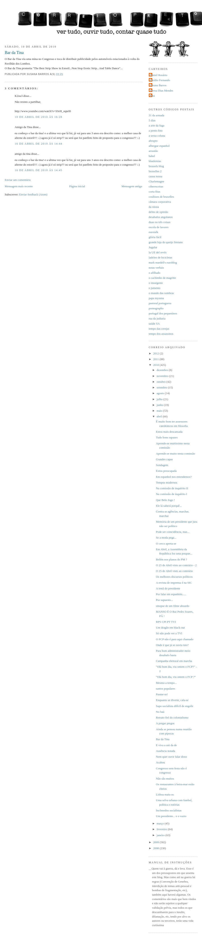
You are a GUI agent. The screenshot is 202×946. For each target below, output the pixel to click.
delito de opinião (158, 212)
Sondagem (162, 465)
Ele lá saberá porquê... (169, 505)
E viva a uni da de (166, 745)
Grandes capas (164, 459)
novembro (163, 376)
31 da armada (156, 115)
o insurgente (156, 283)
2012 (156, 353)
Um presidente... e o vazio (171, 816)
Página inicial (77, 186)
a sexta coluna (157, 135)
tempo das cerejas (159, 328)
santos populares (165, 688)
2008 (156, 848)
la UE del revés (158, 252)
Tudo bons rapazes (166, 437)
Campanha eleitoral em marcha (174, 661)
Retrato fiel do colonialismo (172, 717)
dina (152, 95)
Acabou (160, 762)
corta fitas (154, 191)
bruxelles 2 (155, 171)
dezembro (163, 370)
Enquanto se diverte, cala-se (172, 700)
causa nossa (155, 176)
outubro (161, 381)
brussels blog (156, 166)
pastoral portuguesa (160, 303)
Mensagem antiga (132, 186)
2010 (156, 365)
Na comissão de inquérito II (172, 488)
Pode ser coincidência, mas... (172, 531)
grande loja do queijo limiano (166, 242)
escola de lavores (159, 227)
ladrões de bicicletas (160, 257)
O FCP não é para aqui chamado (174, 639)
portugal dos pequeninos (163, 313)
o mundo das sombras (161, 293)
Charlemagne (156, 181)
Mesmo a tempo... (166, 682)
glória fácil (155, 237)
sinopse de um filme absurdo (172, 606)
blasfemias (155, 161)
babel (152, 156)
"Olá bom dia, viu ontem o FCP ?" (176, 676)
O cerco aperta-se (166, 543)
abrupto (153, 140)
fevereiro (162, 829)
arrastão (153, 151)
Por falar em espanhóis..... (171, 594)
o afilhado (154, 272)
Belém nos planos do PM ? (171, 559)
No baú (160, 711)
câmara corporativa (160, 201)
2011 (156, 359)
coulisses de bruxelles (161, 196)
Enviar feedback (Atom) (33, 194)
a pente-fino (156, 130)
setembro (162, 387)
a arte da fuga (156, 125)
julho (160, 399)
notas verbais (156, 267)
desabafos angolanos (161, 217)
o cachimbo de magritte (162, 277)
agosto (161, 393)
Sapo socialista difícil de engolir (174, 706)
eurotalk (153, 232)
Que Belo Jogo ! (165, 500)
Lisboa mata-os (165, 794)
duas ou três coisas (159, 222)
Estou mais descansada (169, 431)
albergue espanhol (159, 145)
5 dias (152, 120)
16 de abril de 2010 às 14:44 (38, 143)
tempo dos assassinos (161, 333)
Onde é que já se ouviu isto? (172, 645)
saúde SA (154, 323)
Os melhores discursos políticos (174, 576)
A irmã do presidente (168, 588)
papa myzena (156, 298)
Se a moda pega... (166, 537)
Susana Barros (158, 85)
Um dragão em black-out (170, 627)
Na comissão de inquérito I (171, 494)
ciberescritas (156, 186)
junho (160, 405)
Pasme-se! (162, 694)
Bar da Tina (14, 52)
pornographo (156, 308)
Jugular (153, 247)
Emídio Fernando (160, 80)
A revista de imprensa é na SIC (174, 582)
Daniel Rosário (158, 75)
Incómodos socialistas (168, 810)
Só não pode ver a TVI (169, 633)
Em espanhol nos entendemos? (173, 476)
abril (160, 416)
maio (160, 410)
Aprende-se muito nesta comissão (175, 453)
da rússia (154, 206)
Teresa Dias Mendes (161, 90)
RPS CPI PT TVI (166, 621)
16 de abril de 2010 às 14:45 (38, 170)
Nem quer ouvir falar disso (171, 756)
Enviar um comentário (18, 180)
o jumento (154, 288)
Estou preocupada (166, 470)
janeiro (161, 835)
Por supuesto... (164, 600)
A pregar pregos (165, 723)
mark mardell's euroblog (163, 262)
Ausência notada (165, 751)
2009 (156, 842)
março (161, 823)
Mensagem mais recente (19, 186)
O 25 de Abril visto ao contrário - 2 (176, 565)
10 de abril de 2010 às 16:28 (38, 116)
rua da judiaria (157, 318)
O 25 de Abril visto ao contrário (174, 571)
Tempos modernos (166, 482)
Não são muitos (165, 778)
